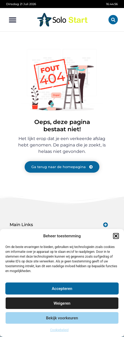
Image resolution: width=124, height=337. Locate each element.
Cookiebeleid (59, 330)
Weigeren (62, 303)
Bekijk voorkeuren (62, 318)
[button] (116, 236)
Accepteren (62, 288)
